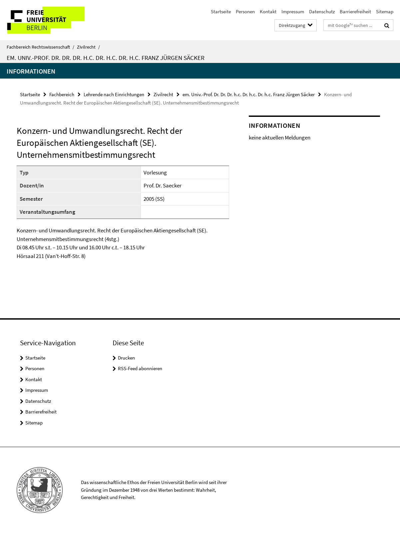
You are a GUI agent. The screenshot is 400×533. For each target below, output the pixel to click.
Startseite (221, 11)
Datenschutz (322, 11)
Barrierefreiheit (355, 11)
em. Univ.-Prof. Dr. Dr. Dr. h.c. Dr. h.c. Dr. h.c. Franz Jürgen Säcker (105, 58)
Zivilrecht (88, 47)
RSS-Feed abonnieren (140, 368)
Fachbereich (61, 94)
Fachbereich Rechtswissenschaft (40, 47)
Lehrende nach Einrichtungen (114, 94)
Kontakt (268, 11)
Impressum (292, 11)
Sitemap (384, 11)
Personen (245, 11)
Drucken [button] (126, 358)
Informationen (31, 71)
